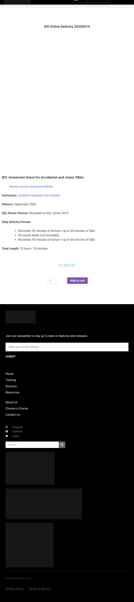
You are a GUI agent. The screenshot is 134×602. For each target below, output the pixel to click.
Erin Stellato (52, 195)
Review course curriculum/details (31, 186)
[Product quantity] (51, 280)
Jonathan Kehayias (30, 195)
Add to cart (77, 280)
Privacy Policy (15, 589)
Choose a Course (17, 408)
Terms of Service (40, 589)
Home (9, 374)
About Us (12, 402)
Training (11, 380)
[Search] (62, 445)
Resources (12, 392)
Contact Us (13, 414)
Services (11, 386)
